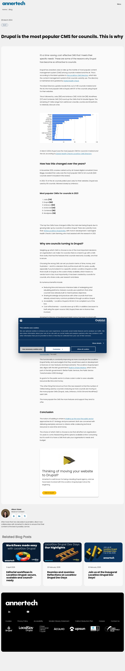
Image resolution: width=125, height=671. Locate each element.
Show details (96, 343)
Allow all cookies (91, 349)
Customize (63, 349)
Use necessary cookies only (34, 349)
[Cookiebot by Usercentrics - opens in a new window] (96, 320)
